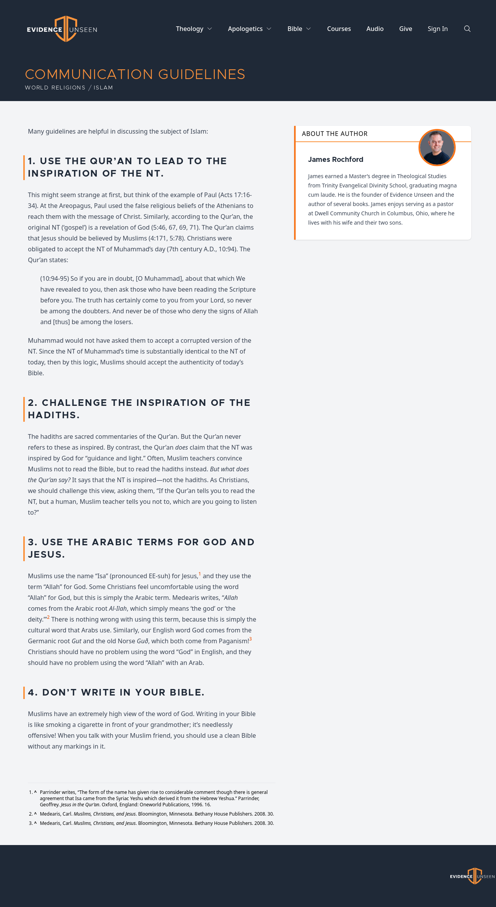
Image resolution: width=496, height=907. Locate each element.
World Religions (55, 88)
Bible (295, 28)
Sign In (438, 28)
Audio (375, 28)
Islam (104, 88)
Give (405, 28)
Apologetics (245, 28)
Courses (339, 28)
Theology (189, 28)
